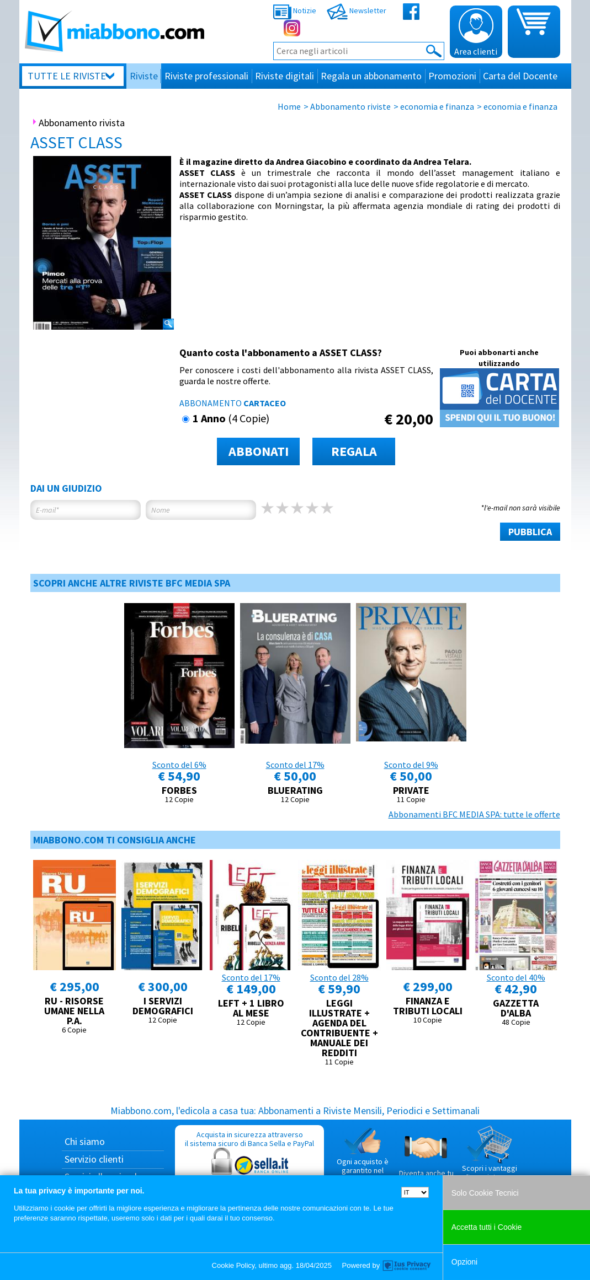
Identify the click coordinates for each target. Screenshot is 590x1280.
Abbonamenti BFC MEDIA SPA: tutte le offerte (474, 814)
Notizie (294, 10)
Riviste (144, 75)
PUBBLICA (530, 531)
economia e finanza (437, 106)
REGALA (354, 451)
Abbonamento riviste (350, 106)
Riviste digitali (284, 75)
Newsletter (356, 10)
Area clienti (475, 32)
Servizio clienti (94, 1159)
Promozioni (452, 75)
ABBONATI (258, 451)
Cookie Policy (233, 1265)
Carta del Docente (520, 75)
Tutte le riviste (67, 75)
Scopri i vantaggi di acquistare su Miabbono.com (489, 1157)
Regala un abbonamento (371, 75)
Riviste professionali (206, 75)
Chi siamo (85, 1141)
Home (289, 106)
